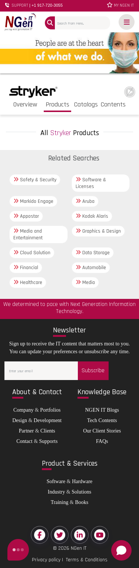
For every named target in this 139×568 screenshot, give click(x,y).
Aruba (85, 201)
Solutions (81, 492)
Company (23, 410)
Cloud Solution (31, 252)
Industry (56, 492)
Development (48, 420)
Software (56, 481)
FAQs (102, 441)
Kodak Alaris (92, 216)
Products (57, 104)
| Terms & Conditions (83, 559)
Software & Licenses (91, 183)
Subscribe (93, 370)
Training (60, 502)
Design (19, 420)
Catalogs (86, 104)
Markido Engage (33, 201)
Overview (25, 104)
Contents (113, 104)
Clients (47, 431)
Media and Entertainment (28, 234)
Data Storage (93, 252)
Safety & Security (34, 179)
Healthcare (27, 282)
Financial (25, 267)
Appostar (26, 216)
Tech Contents (102, 420)
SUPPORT (34, 5)
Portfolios (50, 410)
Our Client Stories (102, 431)
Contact (24, 441)
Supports (48, 441)
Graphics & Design (98, 231)
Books (81, 502)
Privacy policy (46, 559)
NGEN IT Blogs (102, 410)
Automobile (91, 267)
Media (85, 282)
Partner (26, 431)
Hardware (82, 481)
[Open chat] (121, 550)
